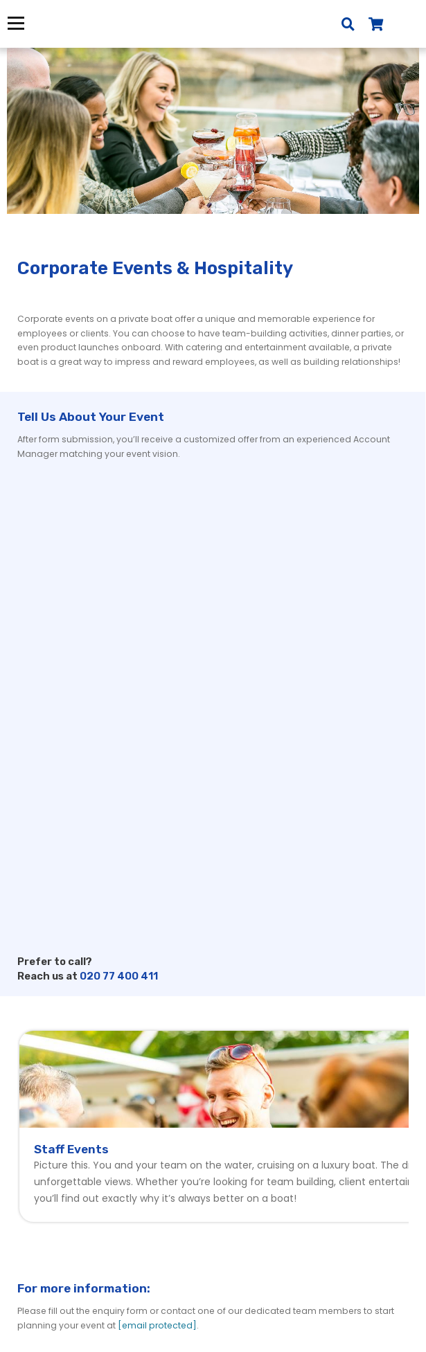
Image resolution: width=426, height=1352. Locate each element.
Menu (15, 23)
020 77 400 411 (119, 976)
